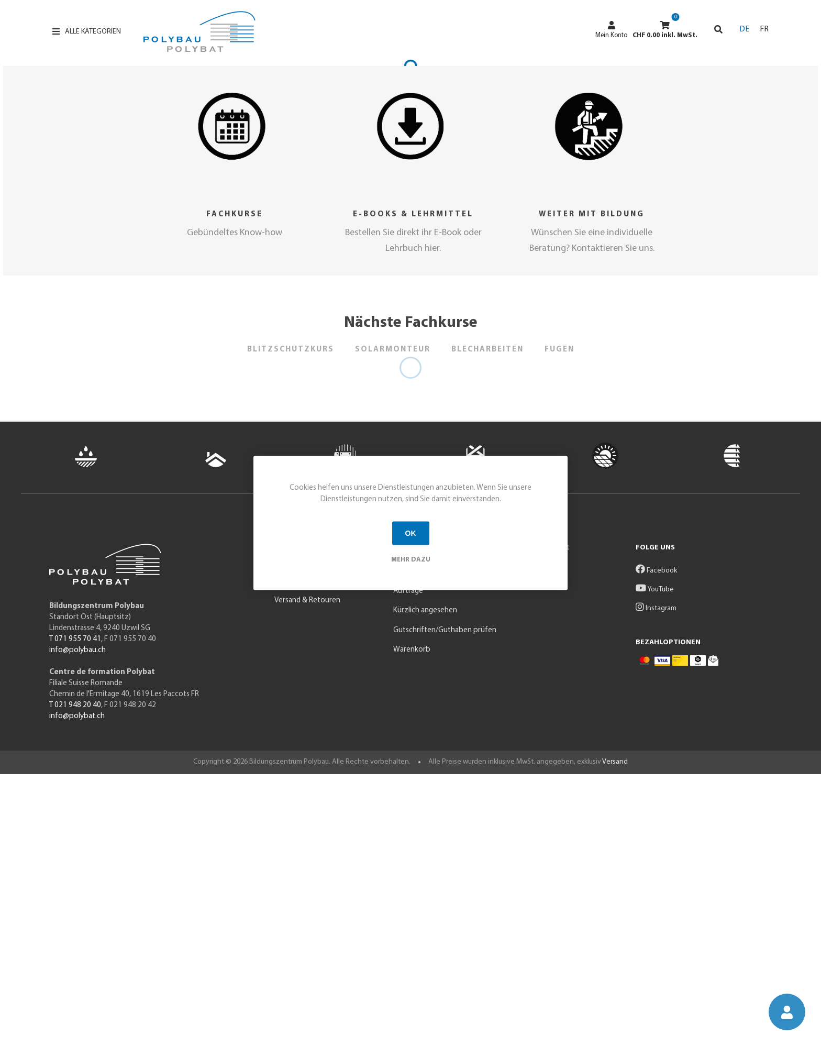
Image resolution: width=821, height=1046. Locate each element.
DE (744, 29)
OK (410, 533)
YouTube (655, 861)
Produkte (289, 843)
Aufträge (408, 863)
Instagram (656, 880)
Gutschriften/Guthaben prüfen (444, 902)
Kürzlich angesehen (425, 882)
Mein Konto (611, 30)
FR (764, 29)
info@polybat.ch (77, 989)
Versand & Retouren (307, 872)
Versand (615, 1034)
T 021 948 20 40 (75, 978)
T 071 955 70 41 (75, 912)
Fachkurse (234, 486)
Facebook (656, 842)
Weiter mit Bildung (592, 486)
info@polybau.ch (77, 923)
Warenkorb (411, 922)
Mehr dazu (410, 559)
